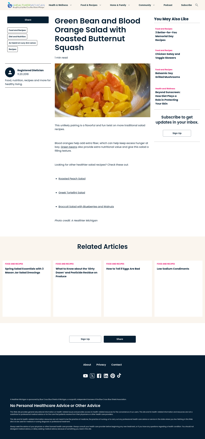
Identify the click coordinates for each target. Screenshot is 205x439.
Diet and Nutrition (17, 36)
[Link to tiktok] (119, 376)
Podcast (167, 5)
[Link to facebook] (99, 376)
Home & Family (120, 5)
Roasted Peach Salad (72, 178)
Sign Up (177, 133)
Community (147, 5)
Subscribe (186, 5)
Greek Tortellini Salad (72, 192)
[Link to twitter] (92, 376)
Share (28, 19)
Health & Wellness (60, 5)
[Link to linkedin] (106, 376)
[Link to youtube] (85, 376)
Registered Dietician (30, 70)
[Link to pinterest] (112, 376)
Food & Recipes (90, 5)
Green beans (69, 147)
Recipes (12, 49)
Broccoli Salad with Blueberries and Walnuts (86, 206)
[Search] (197, 5)
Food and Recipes (17, 30)
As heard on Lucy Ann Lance (22, 43)
